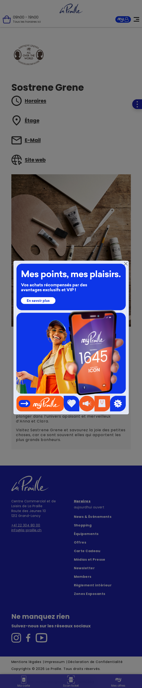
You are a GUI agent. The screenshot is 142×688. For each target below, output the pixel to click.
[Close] (126, 264)
